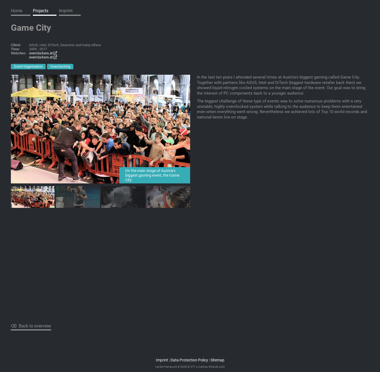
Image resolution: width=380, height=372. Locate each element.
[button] (183, 129)
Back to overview (31, 326)
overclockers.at (43, 53)
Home (16, 10)
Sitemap (217, 360)
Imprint (66, 10)
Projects (40, 10)
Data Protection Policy (189, 360)
